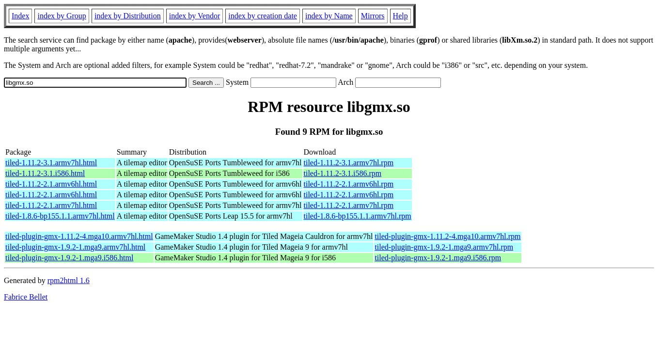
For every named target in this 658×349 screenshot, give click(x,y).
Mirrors (373, 16)
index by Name (329, 16)
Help (400, 16)
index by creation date (262, 16)
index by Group (61, 16)
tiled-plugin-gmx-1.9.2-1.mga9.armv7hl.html (75, 247)
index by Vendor (194, 16)
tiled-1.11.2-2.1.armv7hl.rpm (349, 205)
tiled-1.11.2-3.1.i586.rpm (343, 173)
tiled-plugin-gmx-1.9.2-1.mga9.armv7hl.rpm (444, 247)
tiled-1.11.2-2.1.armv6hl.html (51, 184)
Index (20, 16)
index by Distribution (127, 16)
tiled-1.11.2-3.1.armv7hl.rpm (349, 163)
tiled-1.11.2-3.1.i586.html (45, 173)
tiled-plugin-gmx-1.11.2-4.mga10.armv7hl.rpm (447, 236)
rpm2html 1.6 (68, 280)
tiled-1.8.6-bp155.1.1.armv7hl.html (60, 216)
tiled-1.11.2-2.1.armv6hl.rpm (349, 184)
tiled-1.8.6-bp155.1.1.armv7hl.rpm (357, 216)
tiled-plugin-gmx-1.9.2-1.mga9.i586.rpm (438, 258)
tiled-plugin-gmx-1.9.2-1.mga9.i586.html (69, 258)
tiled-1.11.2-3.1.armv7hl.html (51, 163)
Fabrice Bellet (25, 297)
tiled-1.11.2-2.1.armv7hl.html (51, 205)
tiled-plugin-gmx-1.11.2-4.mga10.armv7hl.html (79, 236)
